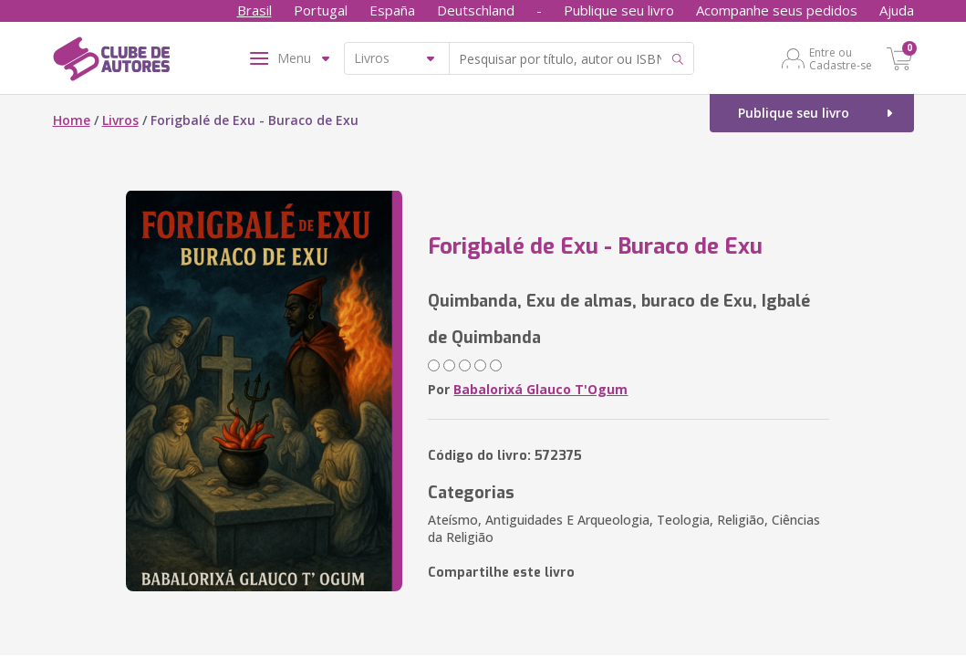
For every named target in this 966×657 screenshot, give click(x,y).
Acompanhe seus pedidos (776, 10)
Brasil (254, 10)
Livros (120, 120)
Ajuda (896, 10)
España (392, 10)
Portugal (321, 10)
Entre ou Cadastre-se (840, 58)
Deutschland (475, 10)
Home (71, 120)
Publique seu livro (619, 10)
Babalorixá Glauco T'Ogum (540, 389)
